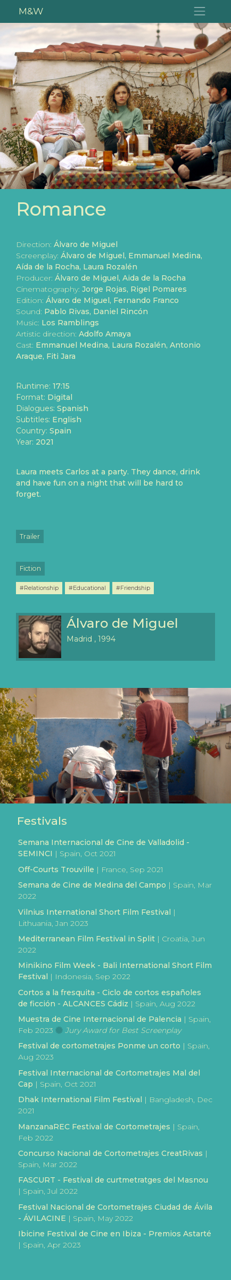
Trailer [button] (30, 536)
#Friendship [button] (133, 588)
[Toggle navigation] (199, 11)
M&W (31, 11)
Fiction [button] (30, 568)
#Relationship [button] (39, 588)
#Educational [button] (87, 588)
